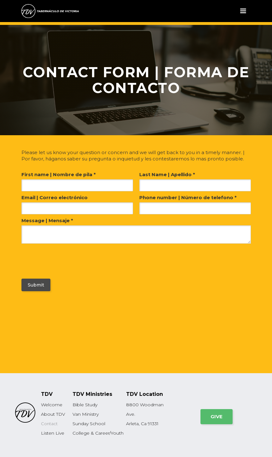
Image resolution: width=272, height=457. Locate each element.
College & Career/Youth (98, 433)
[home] (50, 11)
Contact (49, 423)
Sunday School (88, 423)
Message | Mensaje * (47, 220)
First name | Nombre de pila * (58, 174)
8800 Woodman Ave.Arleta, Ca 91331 (145, 414)
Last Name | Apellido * (167, 174)
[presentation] (59, 259)
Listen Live (52, 433)
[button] (243, 11)
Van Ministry (85, 414)
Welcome (51, 405)
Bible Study (84, 405)
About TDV (53, 414)
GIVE (217, 416)
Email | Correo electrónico (54, 197)
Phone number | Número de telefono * (188, 197)
